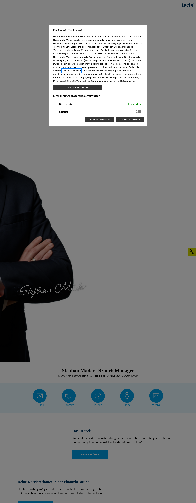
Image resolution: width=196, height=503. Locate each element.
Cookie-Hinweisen (71, 70)
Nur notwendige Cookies (99, 119)
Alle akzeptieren (78, 87)
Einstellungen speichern (130, 119)
